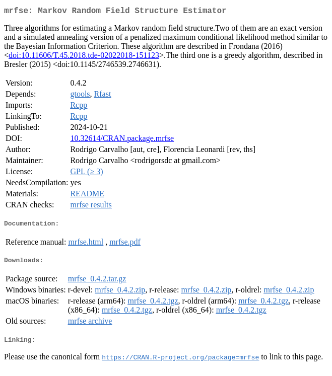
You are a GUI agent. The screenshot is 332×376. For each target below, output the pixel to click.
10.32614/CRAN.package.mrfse (122, 140)
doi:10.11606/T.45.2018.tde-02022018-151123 (84, 57)
